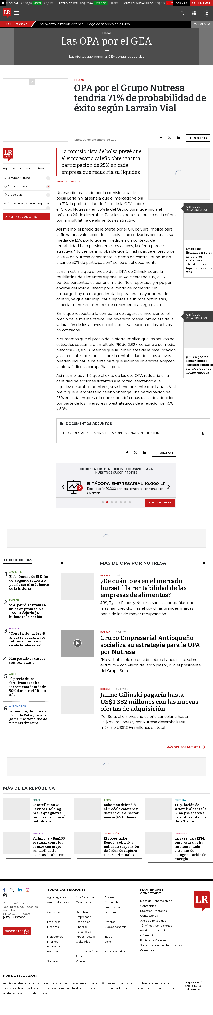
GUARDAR (197, 138)
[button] (61, 487)
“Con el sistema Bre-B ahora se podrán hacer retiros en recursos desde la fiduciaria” (28, 639)
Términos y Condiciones (156, 925)
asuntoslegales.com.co (18, 983)
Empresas (53, 921)
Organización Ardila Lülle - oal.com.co (194, 986)
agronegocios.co (49, 983)
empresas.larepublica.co (81, 983)
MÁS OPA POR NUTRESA (183, 747)
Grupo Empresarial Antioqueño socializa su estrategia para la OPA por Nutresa (150, 645)
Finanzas (53, 926)
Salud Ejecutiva (115, 951)
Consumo (53, 912)
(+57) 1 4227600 (14, 917)
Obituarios (83, 941)
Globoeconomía (115, 926)
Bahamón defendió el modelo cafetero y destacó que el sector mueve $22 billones (121, 811)
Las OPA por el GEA (106, 41)
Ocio (108, 941)
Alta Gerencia (85, 897)
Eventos (110, 921)
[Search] (182, 13)
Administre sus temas (21, 216)
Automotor (17, 706)
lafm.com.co (166, 988)
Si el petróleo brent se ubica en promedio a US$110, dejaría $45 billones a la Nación (27, 611)
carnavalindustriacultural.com (65, 988)
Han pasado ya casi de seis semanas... (27, 660)
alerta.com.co (12, 993)
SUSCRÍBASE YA (160, 502)
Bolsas (14, 628)
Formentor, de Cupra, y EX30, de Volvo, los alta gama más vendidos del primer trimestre (28, 717)
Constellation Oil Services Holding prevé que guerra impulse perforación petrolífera (50, 813)
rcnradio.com (120, 988)
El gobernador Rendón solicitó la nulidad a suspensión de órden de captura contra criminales (121, 846)
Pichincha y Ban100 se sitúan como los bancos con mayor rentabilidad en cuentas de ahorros (49, 846)
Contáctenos (149, 915)
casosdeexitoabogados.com (22, 988)
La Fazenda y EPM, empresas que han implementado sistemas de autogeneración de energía (190, 848)
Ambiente (15, 571)
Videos (80, 961)
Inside (108, 936)
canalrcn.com (98, 988)
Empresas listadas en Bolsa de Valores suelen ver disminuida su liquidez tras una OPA (199, 260)
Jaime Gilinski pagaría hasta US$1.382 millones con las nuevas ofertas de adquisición (149, 701)
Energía (14, 600)
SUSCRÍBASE (201, 3)
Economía (111, 912)
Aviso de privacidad (153, 920)
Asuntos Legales (58, 902)
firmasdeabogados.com (118, 983)
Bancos (38, 833)
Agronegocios (56, 897)
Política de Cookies (153, 940)
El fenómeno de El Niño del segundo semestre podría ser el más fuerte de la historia (29, 583)
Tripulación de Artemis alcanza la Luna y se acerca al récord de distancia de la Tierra (191, 813)
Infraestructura (85, 936)
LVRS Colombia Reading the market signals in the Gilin (134, 433)
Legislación (111, 833)
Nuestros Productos (153, 910)
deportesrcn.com (37, 993)
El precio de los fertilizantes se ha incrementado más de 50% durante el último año (27, 687)
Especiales (83, 921)
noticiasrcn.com (143, 988)
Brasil (37, 800)
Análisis (109, 897)
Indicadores (55, 936)
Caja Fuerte (83, 902)
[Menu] (17, 12)
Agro (12, 674)
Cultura (180, 800)
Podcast (52, 951)
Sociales (52, 961)
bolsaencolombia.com (154, 983)
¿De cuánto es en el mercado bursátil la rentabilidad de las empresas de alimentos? (143, 588)
